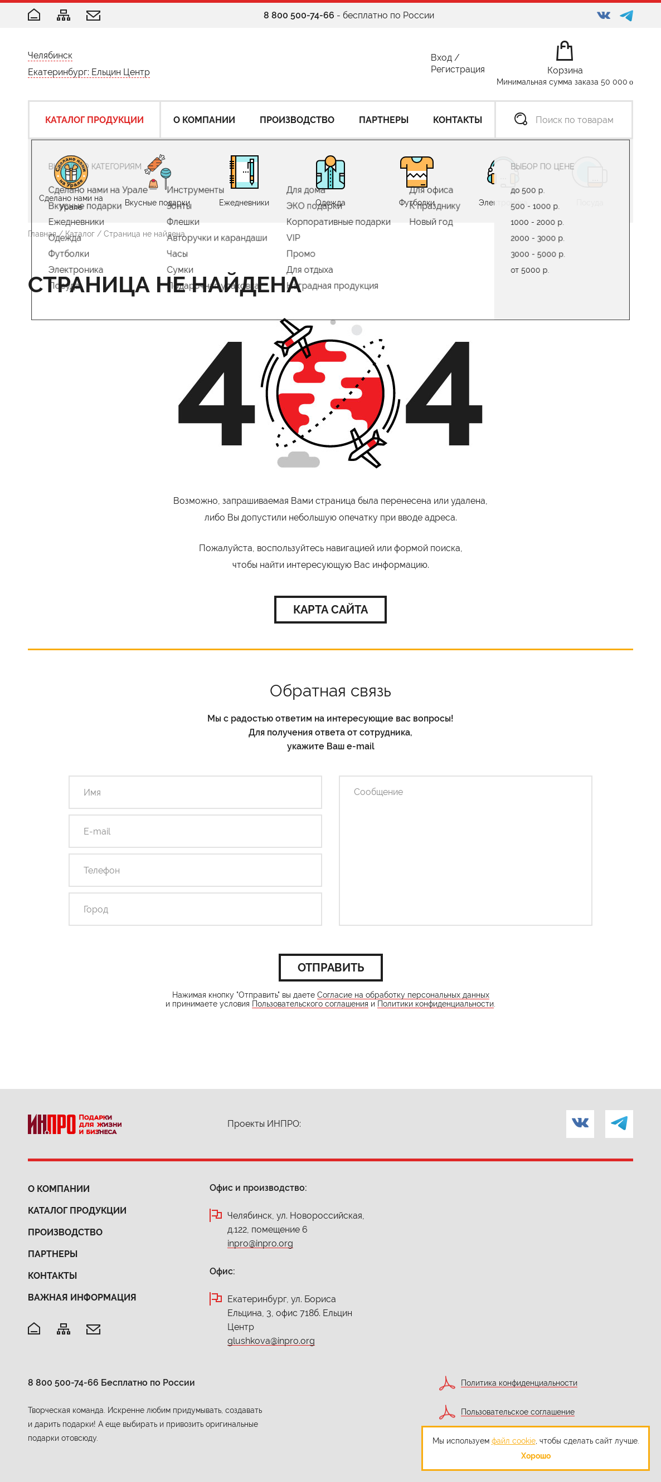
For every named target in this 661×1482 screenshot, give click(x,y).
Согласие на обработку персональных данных (403, 995)
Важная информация (82, 1297)
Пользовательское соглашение (518, 1412)
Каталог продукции (77, 1210)
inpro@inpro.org (260, 1244)
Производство (65, 1232)
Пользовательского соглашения (310, 1004)
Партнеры (52, 1254)
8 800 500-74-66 (299, 15)
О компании (59, 1189)
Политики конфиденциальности (435, 1004)
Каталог (80, 233)
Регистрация (458, 71)
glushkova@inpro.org (271, 1341)
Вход (441, 60)
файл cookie (514, 1440)
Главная (42, 233)
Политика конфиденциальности (519, 1383)
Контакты (52, 1275)
